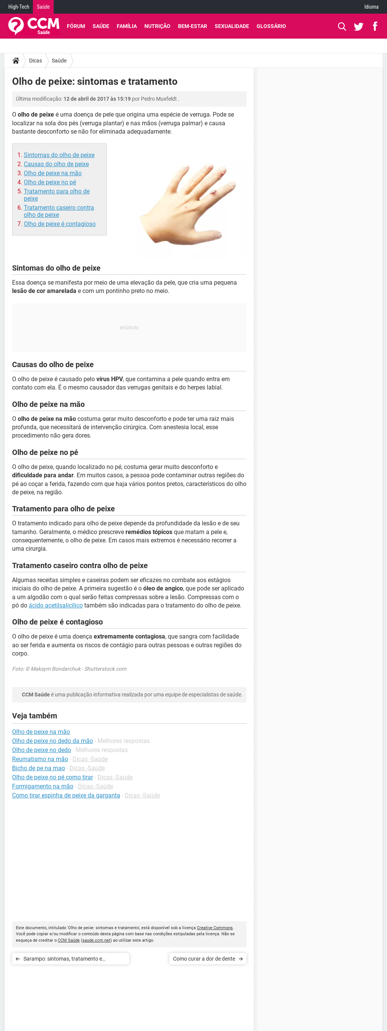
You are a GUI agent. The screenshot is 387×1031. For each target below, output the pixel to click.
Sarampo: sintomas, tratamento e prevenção (62, 960)
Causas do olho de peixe (56, 164)
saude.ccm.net (96, 940)
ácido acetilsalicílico (56, 605)
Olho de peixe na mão (53, 173)
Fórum (76, 26)
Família (127, 26)
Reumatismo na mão (40, 759)
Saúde (43, 7)
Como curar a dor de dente (204, 959)
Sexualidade (232, 26)
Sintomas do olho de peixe (59, 155)
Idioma (371, 7)
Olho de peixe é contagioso (60, 223)
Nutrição (157, 26)
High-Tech (18, 7)
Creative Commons (215, 927)
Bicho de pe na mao (38, 768)
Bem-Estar (192, 26)
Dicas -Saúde (90, 759)
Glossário (271, 26)
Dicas (35, 61)
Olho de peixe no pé (50, 182)
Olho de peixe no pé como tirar (52, 777)
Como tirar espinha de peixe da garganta (66, 795)
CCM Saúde (69, 940)
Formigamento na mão (42, 786)
